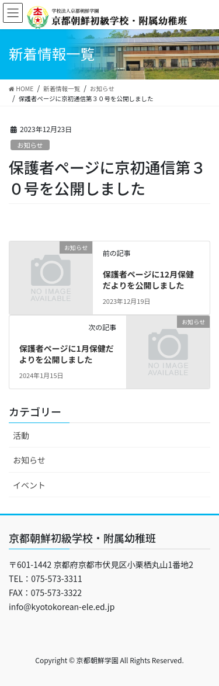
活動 (21, 435)
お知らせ (30, 145)
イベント (29, 485)
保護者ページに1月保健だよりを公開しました (66, 354)
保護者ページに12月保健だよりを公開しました (148, 280)
